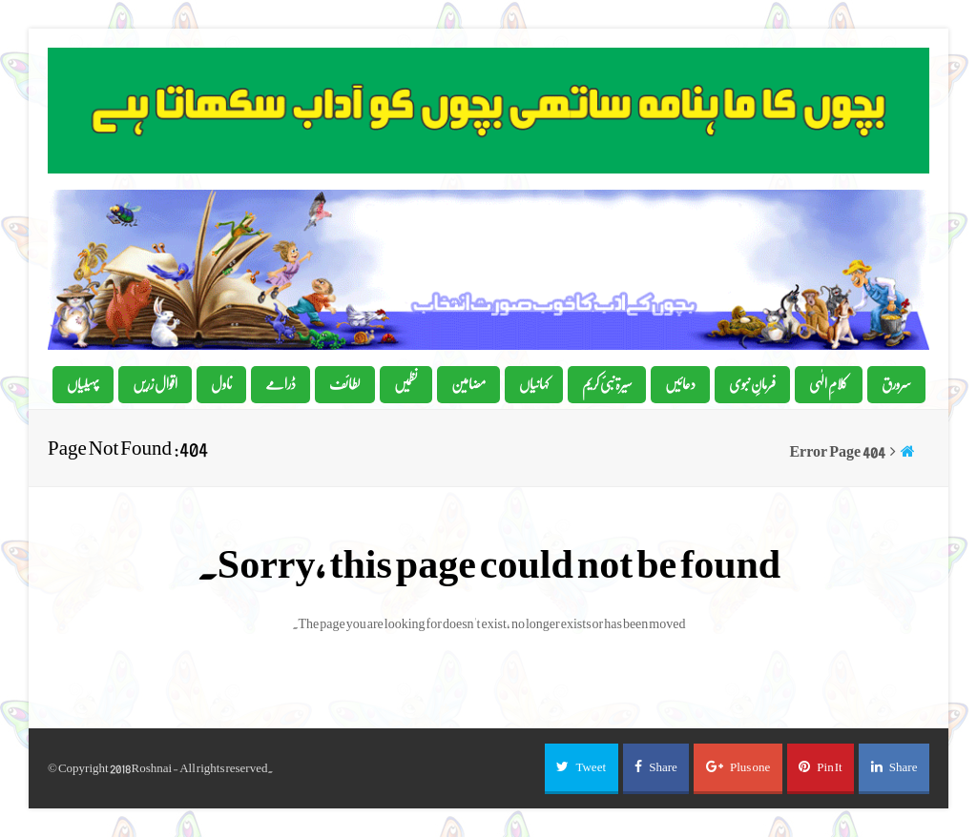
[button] (581, 768)
